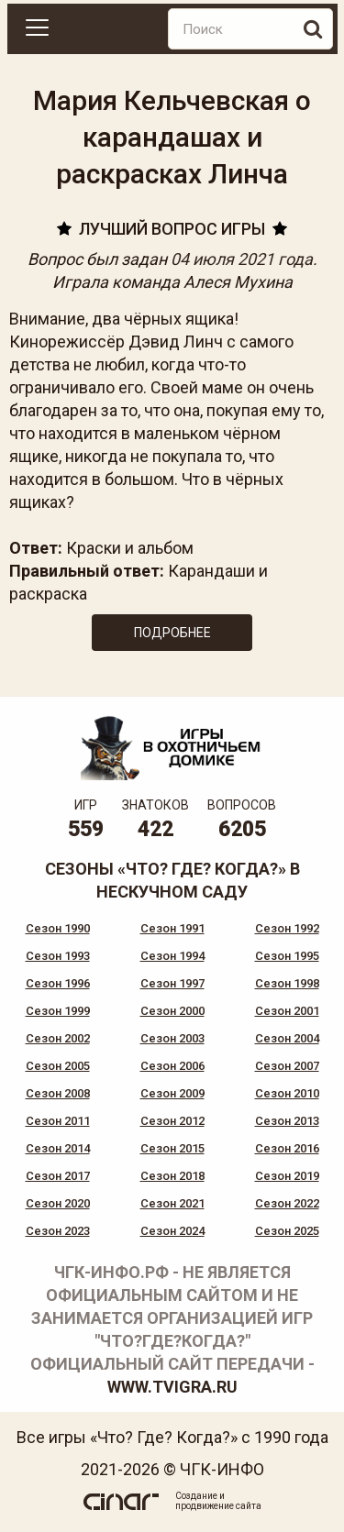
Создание (196, 1496)
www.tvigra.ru (172, 1386)
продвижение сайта (218, 1506)
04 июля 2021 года (242, 259)
